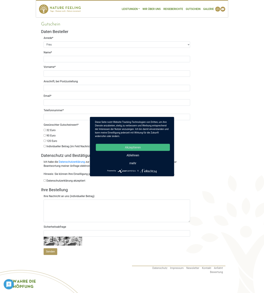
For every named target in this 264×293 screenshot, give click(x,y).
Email (48, 95)
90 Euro (50, 135)
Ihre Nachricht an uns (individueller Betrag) (69, 196)
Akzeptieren (133, 147)
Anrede (48, 38)
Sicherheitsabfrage (55, 226)
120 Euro (50, 141)
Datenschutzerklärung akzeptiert (64, 180)
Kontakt (206, 268)
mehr (132, 163)
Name (48, 52)
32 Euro (50, 130)
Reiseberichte (173, 9)
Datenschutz (159, 268)
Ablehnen (132, 155)
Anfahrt (218, 268)
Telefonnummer (54, 110)
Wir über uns (151, 9)
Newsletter (192, 268)
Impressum (177, 268)
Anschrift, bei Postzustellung (61, 81)
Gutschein (193, 9)
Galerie (208, 9)
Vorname (50, 66)
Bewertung (216, 272)
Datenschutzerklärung (72, 161)
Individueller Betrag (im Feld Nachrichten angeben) (75, 146)
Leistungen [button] (130, 9)
